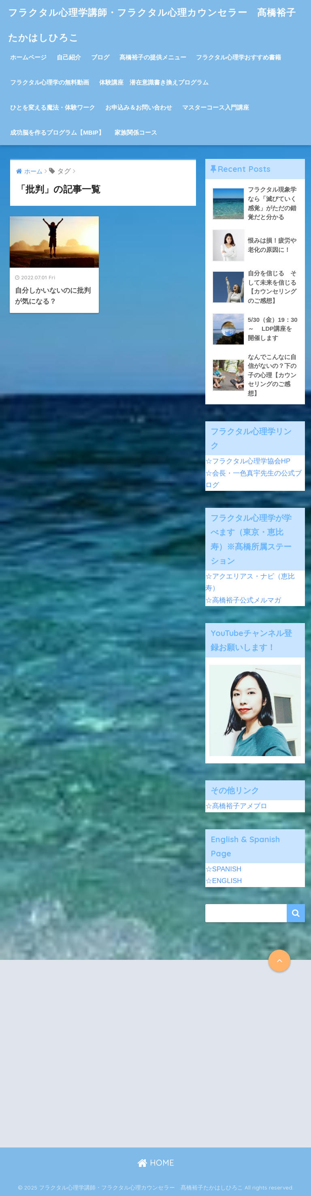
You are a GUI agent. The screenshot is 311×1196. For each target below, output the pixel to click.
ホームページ (28, 57)
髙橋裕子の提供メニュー (152, 57)
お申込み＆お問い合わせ (138, 107)
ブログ (100, 57)
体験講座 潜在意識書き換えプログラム (154, 82)
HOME (155, 1163)
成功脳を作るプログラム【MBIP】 (57, 132)
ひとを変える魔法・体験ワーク (52, 107)
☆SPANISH (223, 869)
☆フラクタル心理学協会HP (247, 461)
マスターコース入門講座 (215, 107)
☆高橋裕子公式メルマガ (243, 600)
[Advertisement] (81, 1060)
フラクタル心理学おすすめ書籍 (238, 57)
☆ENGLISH (223, 881)
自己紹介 (69, 57)
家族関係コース (136, 132)
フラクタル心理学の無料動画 (49, 82)
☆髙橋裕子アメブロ (236, 806)
